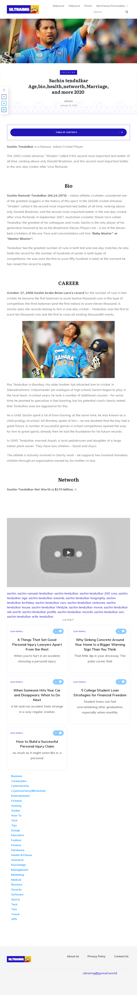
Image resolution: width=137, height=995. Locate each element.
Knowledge (18, 864)
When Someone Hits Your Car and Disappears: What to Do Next (37, 700)
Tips (14, 825)
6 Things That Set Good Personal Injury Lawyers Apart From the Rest (37, 649)
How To (16, 815)
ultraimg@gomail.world (100, 973)
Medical (16, 879)
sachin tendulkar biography (85, 598)
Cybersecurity (20, 785)
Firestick (16, 800)
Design (15, 830)
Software (17, 894)
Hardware (17, 850)
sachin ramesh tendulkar (35, 593)
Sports (15, 899)
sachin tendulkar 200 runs (98, 593)
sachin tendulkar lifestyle (49, 607)
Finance (16, 845)
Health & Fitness (21, 855)
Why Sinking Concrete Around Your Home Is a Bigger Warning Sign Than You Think (100, 649)
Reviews (16, 884)
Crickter (68, 72)
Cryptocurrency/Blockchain (28, 790)
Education (17, 835)
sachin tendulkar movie (85, 607)
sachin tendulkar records (75, 612)
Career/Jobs (18, 781)
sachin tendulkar (66, 593)
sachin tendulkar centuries (86, 603)
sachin (11, 593)
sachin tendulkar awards (46, 598)
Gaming (16, 805)
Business (16, 776)
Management (19, 869)
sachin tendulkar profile (39, 612)
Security (16, 889)
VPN (14, 919)
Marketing (17, 874)
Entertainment (20, 795)
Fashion (16, 840)
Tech (14, 820)
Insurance (17, 859)
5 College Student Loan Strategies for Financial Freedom (100, 700)
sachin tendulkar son (109, 612)
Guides (15, 810)
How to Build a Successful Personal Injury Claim (37, 748)
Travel (15, 914)
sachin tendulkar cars (50, 603)
